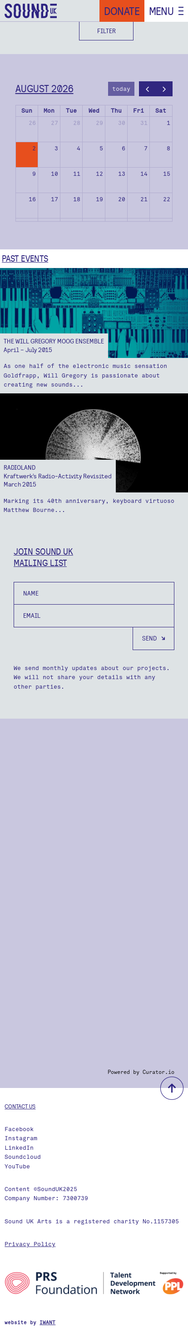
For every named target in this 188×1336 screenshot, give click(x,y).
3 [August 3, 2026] (56, 148)
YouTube (17, 1166)
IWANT (47, 1323)
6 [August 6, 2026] (123, 148)
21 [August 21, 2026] (144, 199)
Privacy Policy (30, 1244)
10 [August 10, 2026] (54, 174)
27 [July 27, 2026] (54, 123)
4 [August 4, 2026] (78, 148)
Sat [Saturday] (160, 110)
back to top (171, 1088)
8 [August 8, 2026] (168, 148)
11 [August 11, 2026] (76, 174)
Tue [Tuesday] (71, 110)
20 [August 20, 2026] (121, 199)
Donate (122, 11)
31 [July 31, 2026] (144, 123)
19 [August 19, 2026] (99, 199)
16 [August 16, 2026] (32, 199)
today (121, 89)
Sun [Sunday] (26, 110)
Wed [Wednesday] (94, 110)
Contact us (20, 1106)
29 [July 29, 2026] (99, 123)
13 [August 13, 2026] (121, 174)
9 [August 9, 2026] (34, 174)
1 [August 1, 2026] (168, 123)
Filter (106, 31)
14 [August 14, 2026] (144, 174)
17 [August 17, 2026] (54, 199)
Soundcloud (23, 1157)
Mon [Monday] (49, 110)
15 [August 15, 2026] (166, 174)
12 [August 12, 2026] (99, 174)
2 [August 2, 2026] (34, 148)
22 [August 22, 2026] (166, 199)
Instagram (21, 1138)
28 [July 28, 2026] (76, 123)
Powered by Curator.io (141, 1072)
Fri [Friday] (138, 110)
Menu (161, 11)
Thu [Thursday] (116, 110)
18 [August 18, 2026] (76, 199)
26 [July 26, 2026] (32, 123)
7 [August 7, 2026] (146, 148)
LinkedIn (19, 1148)
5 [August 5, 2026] (101, 148)
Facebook (19, 1129)
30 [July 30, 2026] (121, 123)
